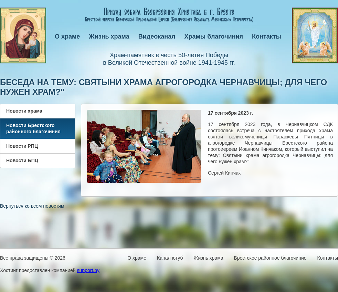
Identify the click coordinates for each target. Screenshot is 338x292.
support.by (88, 270)
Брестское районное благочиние (270, 258)
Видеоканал (157, 36)
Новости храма (24, 111)
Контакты (266, 36)
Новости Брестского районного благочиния (33, 128)
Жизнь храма (109, 36)
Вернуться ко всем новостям (32, 206)
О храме (67, 36)
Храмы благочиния (213, 36)
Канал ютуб (170, 258)
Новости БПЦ (22, 160)
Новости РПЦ (22, 146)
